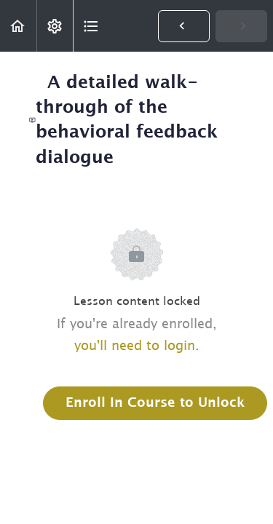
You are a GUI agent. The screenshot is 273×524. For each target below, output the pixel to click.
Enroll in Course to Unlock (155, 403)
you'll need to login (134, 346)
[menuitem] (54, 26)
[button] (18, 26)
